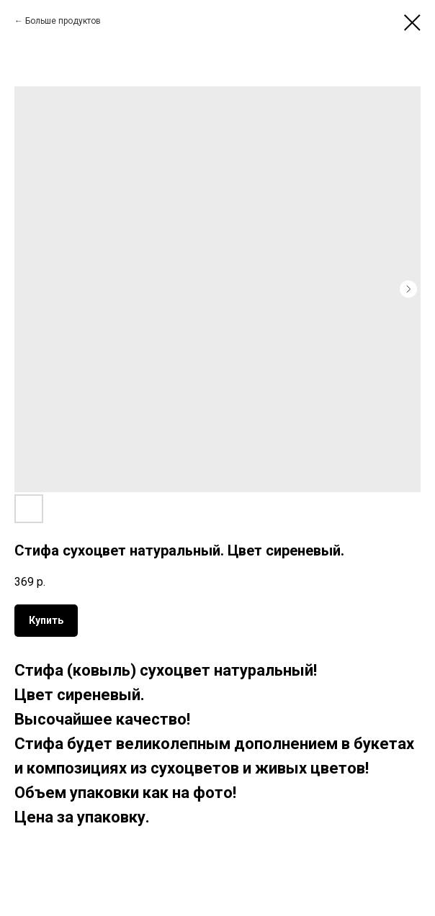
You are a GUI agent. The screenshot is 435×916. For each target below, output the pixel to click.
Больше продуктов (63, 21)
